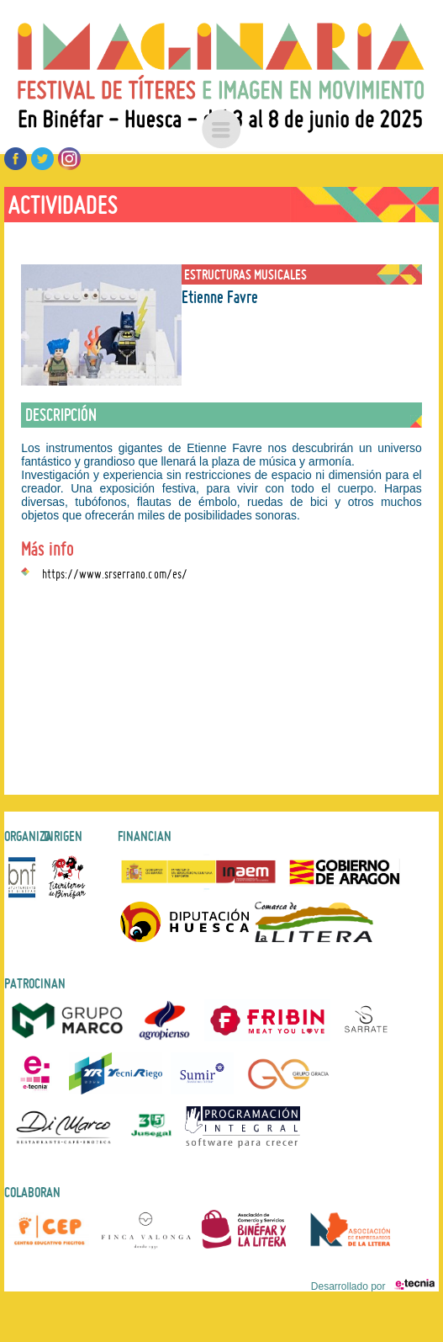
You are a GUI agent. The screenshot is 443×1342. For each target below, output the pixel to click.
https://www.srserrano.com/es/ (114, 571)
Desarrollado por (373, 1286)
